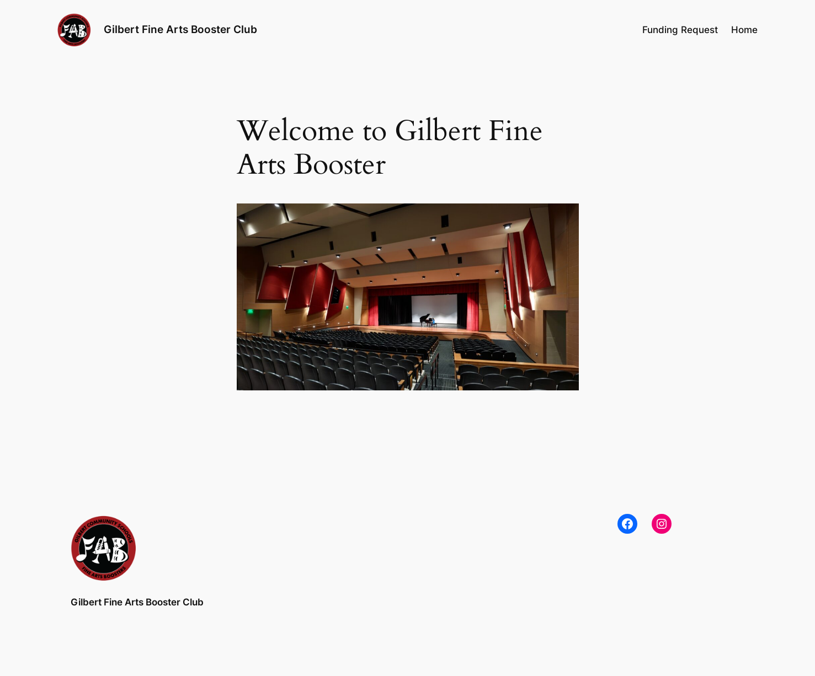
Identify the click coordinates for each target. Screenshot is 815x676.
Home (744, 29)
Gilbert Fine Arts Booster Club (180, 29)
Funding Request (680, 29)
